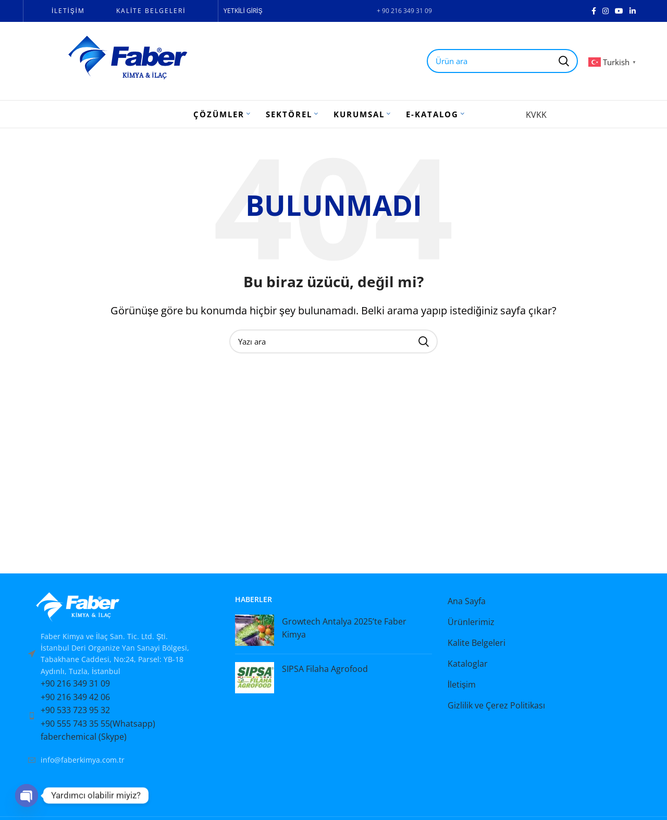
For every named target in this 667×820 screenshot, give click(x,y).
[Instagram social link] (605, 11)
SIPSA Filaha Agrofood (325, 669)
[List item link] (121, 715)
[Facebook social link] (593, 11)
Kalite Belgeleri (476, 642)
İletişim (462, 684)
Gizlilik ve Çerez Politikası (496, 705)
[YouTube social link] (619, 11)
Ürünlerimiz (471, 622)
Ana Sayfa (467, 601)
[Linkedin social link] (632, 11)
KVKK (536, 114)
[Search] (333, 341)
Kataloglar (468, 663)
